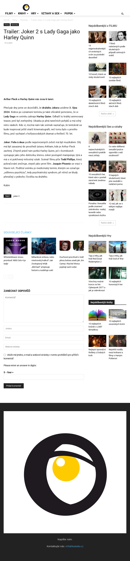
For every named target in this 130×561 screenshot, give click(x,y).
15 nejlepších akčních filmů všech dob (115, 103)
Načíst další (107, 113)
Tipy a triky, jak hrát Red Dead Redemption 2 (95, 259)
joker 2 (16, 196)
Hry (35, 13)
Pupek (70, 13)
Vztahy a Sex (51, 13)
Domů (6, 19)
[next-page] (11, 277)
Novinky (24, 19)
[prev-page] (6, 277)
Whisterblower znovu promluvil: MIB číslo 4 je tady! (15, 260)
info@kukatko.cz (74, 546)
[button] (122, 14)
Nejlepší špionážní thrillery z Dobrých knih (97, 352)
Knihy (23, 13)
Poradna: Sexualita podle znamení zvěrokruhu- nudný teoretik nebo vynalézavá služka (97, 209)
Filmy (10, 13)
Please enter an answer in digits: (20, 365)
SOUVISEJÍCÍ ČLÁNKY (18, 232)
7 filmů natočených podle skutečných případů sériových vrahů (117, 49)
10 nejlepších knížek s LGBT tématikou (95, 327)
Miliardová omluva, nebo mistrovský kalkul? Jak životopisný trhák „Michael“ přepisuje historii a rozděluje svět (43, 264)
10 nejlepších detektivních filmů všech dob (97, 103)
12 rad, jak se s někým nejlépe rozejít (116, 206)
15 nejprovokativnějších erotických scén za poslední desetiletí (97, 51)
